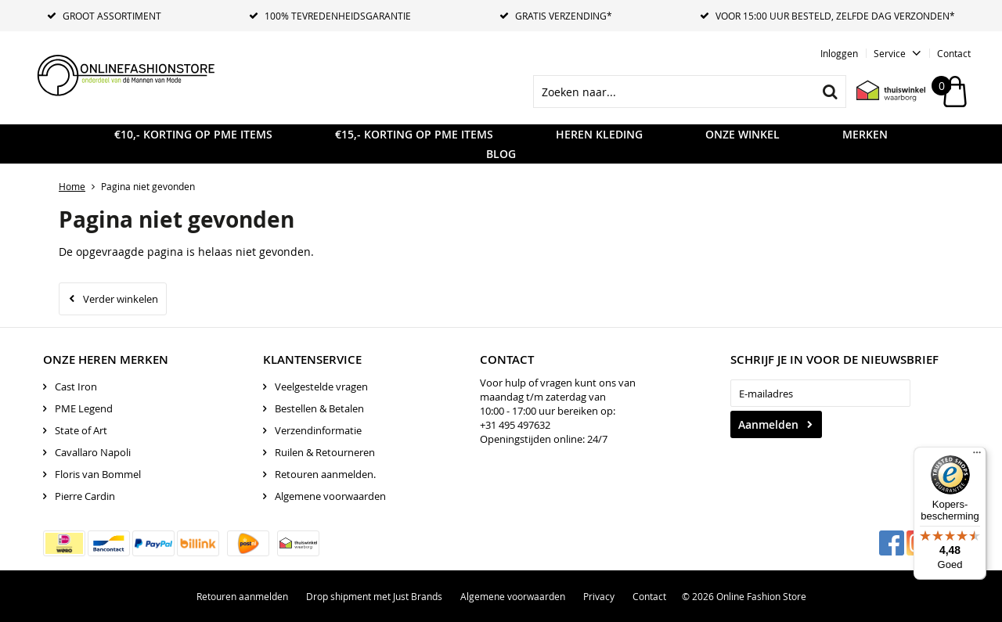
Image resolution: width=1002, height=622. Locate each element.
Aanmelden (768, 424)
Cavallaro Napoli (93, 452)
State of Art (81, 430)
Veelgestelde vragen (321, 386)
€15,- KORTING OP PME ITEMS (414, 134)
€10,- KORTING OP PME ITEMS (193, 134)
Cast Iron (76, 386)
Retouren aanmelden (242, 596)
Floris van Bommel (98, 474)
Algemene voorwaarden (330, 496)
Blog (501, 153)
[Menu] (977, 456)
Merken (865, 134)
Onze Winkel (742, 134)
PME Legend (84, 408)
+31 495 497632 (515, 425)
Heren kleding (599, 134)
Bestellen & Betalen (319, 408)
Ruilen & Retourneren (325, 452)
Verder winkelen (120, 299)
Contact (954, 53)
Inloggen (839, 53)
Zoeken (829, 91)
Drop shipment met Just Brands (374, 596)
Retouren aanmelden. (325, 474)
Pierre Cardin (85, 496)
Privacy (599, 596)
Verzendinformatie (318, 430)
